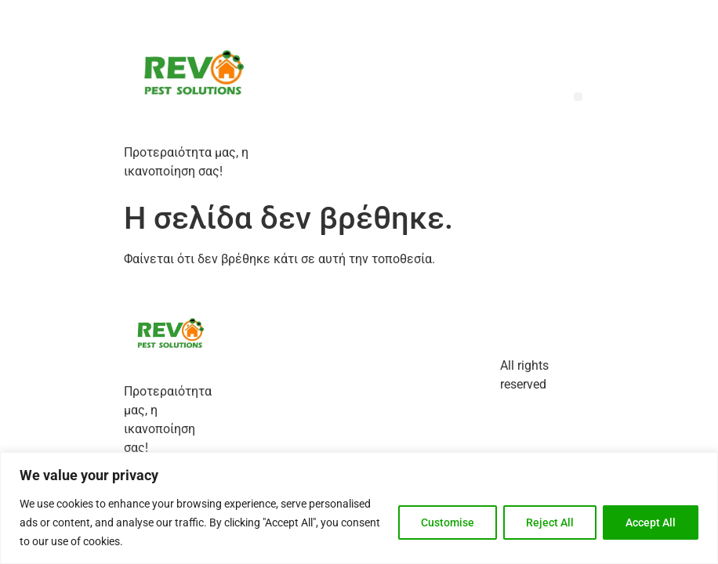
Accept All (651, 522)
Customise (447, 522)
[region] (359, 508)
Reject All (550, 522)
